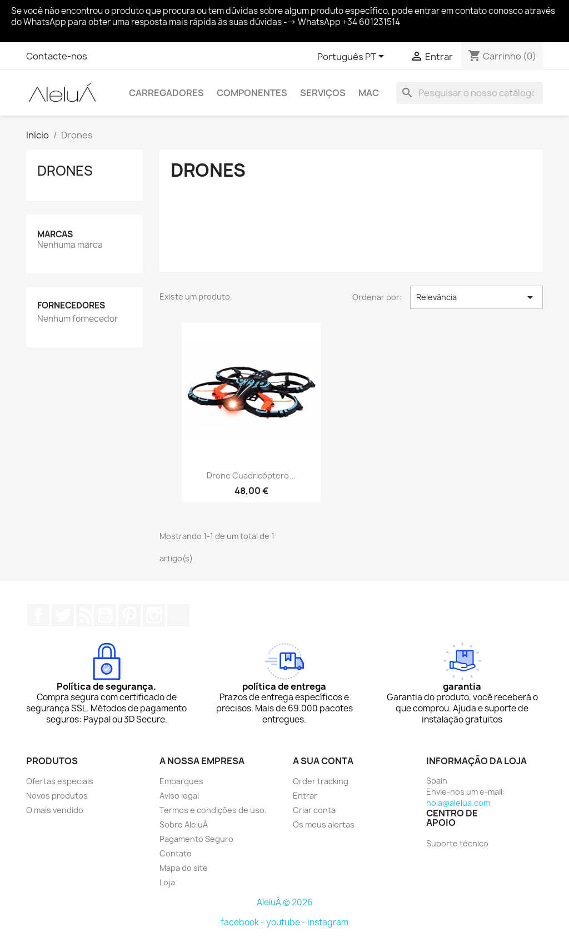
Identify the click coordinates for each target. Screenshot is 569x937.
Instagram (154, 615)
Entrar (305, 795)
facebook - (243, 922)
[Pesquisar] (469, 93)
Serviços (323, 93)
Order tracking (320, 781)
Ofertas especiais (59, 781)
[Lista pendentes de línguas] (352, 57)
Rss (84, 615)
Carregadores (166, 93)
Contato (175, 853)
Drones (65, 170)
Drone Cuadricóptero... (251, 475)
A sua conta (323, 761)
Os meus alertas (324, 824)
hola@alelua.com (458, 803)
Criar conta (314, 810)
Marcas (55, 234)
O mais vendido (54, 810)
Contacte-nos (56, 56)
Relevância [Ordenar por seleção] (476, 297)
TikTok (178, 615)
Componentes (252, 93)
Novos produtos (57, 795)
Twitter (63, 615)
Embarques (181, 781)
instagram (327, 922)
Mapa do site (183, 868)
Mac (368, 93)
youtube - (286, 922)
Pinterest (129, 615)
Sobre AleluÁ (183, 824)
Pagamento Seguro (196, 839)
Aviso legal (179, 795)
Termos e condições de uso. (213, 810)
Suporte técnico (457, 843)
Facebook (38, 615)
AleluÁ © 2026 (285, 902)
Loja (167, 882)
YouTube (105, 615)
